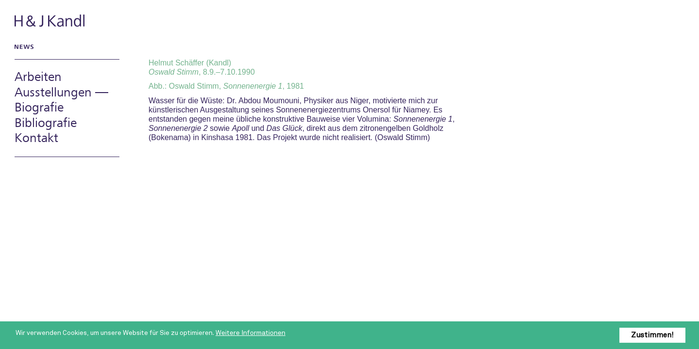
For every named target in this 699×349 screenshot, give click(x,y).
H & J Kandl (50, 21)
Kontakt (36, 138)
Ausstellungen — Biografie (61, 100)
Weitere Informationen (250, 333)
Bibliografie (46, 123)
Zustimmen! (652, 335)
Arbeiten (38, 77)
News (23, 46)
